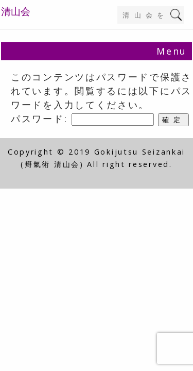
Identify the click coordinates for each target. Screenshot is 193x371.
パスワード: (82, 118)
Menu (171, 51)
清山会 (15, 11)
